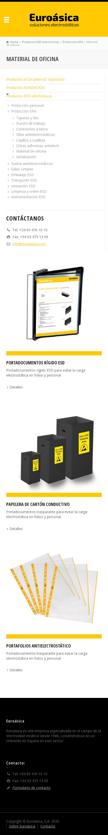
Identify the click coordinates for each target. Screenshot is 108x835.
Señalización (26, 156)
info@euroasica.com (29, 243)
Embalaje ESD (22, 174)
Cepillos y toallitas (30, 140)
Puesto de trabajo (30, 123)
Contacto (47, 826)
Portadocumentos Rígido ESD (35, 363)
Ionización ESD (23, 186)
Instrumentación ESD (28, 196)
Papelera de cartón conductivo (38, 504)
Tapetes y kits (27, 117)
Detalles (16, 387)
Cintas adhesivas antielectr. (38, 145)
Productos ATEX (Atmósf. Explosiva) (35, 79)
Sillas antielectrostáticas (35, 134)
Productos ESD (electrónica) (29, 96)
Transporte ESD (24, 180)
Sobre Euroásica (22, 826)
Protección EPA (23, 111)
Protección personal (27, 105)
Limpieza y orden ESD (29, 191)
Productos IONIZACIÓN (25, 87)
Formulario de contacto (31, 787)
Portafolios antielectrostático (38, 646)
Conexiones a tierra (32, 129)
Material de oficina (31, 151)
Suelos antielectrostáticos (32, 163)
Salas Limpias (22, 169)
